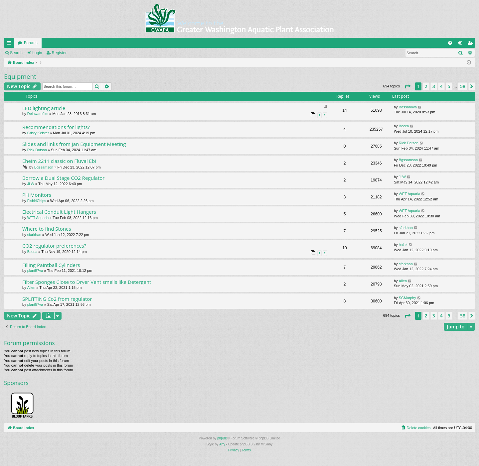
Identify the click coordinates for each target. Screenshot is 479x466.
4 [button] (441, 86)
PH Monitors (36, 194)
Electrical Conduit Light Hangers (59, 211)
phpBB (222, 438)
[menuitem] (450, 43)
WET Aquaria (409, 194)
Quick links (10, 44)
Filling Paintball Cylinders (51, 265)
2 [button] (426, 86)
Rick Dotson (37, 150)
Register (59, 53)
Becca (404, 126)
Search (16, 53)
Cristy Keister (38, 133)
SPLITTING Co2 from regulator (57, 298)
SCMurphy (407, 298)
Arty (222, 444)
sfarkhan (34, 235)
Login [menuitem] (461, 44)
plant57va (35, 271)
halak (403, 245)
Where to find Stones (46, 228)
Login (37, 53)
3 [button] (433, 86)
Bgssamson (43, 167)
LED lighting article (43, 108)
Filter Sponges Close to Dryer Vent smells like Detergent (86, 282)
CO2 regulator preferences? (54, 245)
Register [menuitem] (471, 44)
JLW (30, 184)
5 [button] (449, 86)
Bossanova (408, 107)
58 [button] (462, 86)
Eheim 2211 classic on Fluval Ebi (59, 161)
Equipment (20, 76)
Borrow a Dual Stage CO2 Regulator (63, 178)
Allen (31, 288)
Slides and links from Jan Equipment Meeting (74, 144)
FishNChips (36, 201)
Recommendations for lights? (56, 127)
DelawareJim (38, 114)
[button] (407, 86)
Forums (31, 43)
